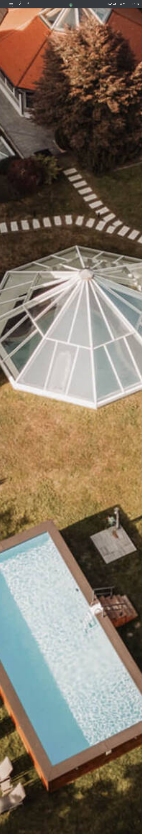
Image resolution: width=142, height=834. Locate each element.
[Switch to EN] (138, 4)
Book (122, 4)
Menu (11, 4)
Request (111, 4)
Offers (19, 6)
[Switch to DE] (131, 4)
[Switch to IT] (134, 4)
